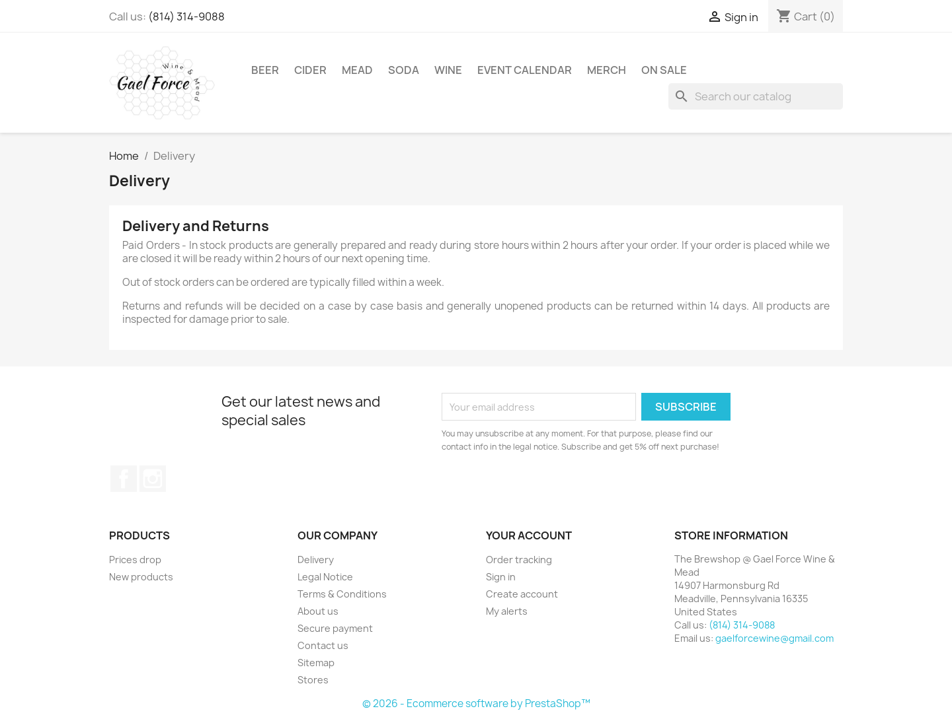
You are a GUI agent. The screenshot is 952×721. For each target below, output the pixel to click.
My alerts (507, 611)
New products (141, 576)
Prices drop (135, 559)
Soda (403, 70)
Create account (522, 594)
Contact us (323, 645)
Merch (606, 70)
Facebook (123, 478)
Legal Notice (325, 576)
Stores (313, 679)
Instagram (152, 478)
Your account (529, 535)
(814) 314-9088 (186, 16)
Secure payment (335, 628)
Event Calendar (524, 70)
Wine (448, 70)
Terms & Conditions (342, 594)
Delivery (316, 559)
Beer (265, 70)
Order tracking (519, 559)
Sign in (501, 576)
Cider (310, 70)
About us (318, 611)
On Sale (664, 70)
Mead (357, 70)
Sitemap (316, 662)
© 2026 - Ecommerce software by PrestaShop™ (476, 703)
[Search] (755, 96)
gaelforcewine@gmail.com (774, 638)
